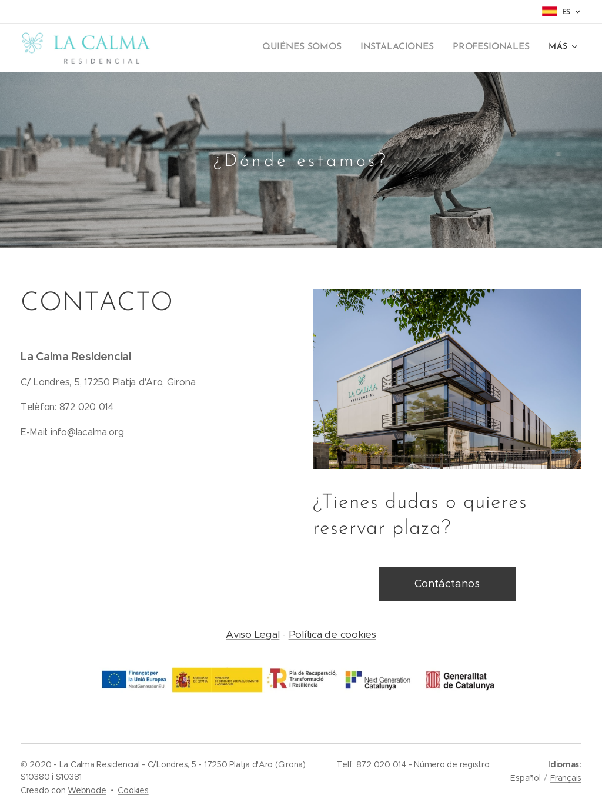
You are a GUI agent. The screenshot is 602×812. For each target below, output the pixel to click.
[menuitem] (236, 47)
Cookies (133, 790)
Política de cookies (332, 634)
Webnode (87, 790)
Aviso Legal (252, 634)
